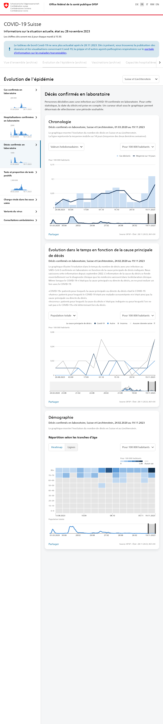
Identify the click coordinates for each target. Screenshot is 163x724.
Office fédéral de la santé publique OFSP (73, 4)
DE (136, 4)
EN (157, 4)
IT (147, 4)
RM (152, 4)
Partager (54, 234)
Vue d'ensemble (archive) (20, 62)
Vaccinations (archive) (106, 62)
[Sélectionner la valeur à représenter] (66, 147)
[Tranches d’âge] (63, 315)
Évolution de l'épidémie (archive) (64, 62)
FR (142, 4)
